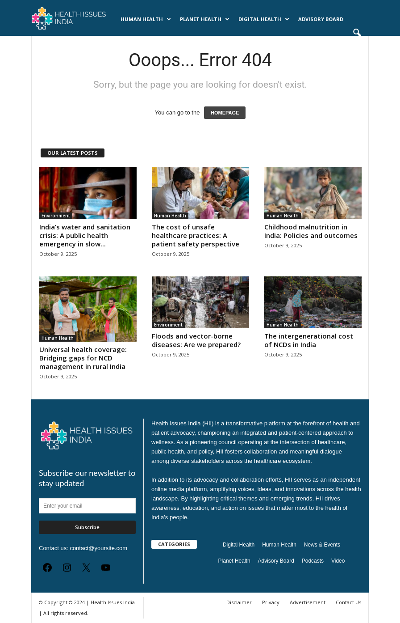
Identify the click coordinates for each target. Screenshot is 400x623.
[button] (357, 33)
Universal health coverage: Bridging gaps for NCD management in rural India (83, 358)
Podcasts (105, 44)
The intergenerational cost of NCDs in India (308, 340)
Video (338, 561)
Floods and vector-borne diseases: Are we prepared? (196, 340)
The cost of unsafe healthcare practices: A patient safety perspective (195, 235)
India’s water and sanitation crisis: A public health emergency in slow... (84, 235)
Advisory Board (320, 19)
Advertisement (307, 602)
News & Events (62, 44)
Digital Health (263, 19)
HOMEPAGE (225, 112)
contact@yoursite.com (98, 548)
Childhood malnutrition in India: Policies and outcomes (311, 231)
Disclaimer (239, 602)
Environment (56, 215)
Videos (137, 44)
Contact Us (348, 602)
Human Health (146, 19)
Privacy (270, 602)
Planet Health (204, 19)
